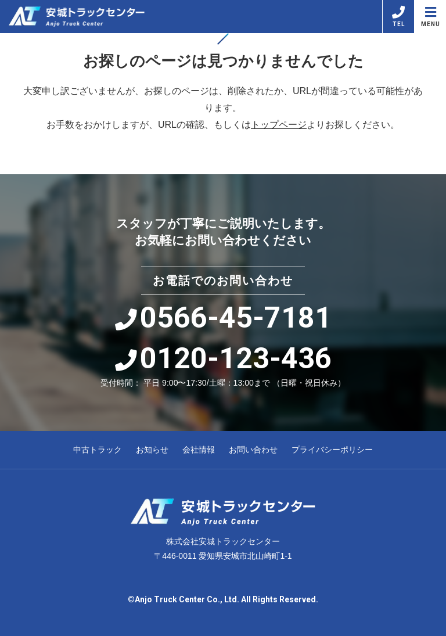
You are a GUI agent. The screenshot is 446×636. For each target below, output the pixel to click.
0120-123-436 (223, 358)
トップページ (279, 125)
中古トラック (97, 449)
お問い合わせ (253, 449)
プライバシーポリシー (332, 449)
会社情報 (198, 449)
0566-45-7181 (223, 318)
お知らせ (152, 449)
